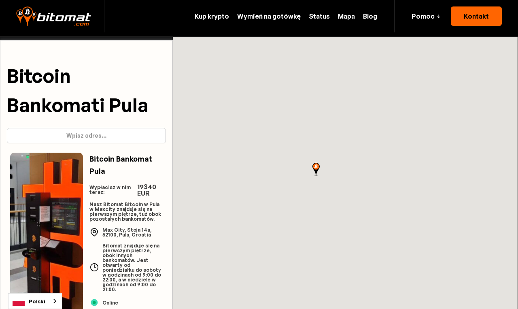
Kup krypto (212, 16)
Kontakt (476, 16)
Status (319, 16)
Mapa (346, 16)
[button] (426, 16)
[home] (53, 16)
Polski (29, 301)
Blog (370, 16)
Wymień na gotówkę (269, 16)
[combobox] (35, 301)
